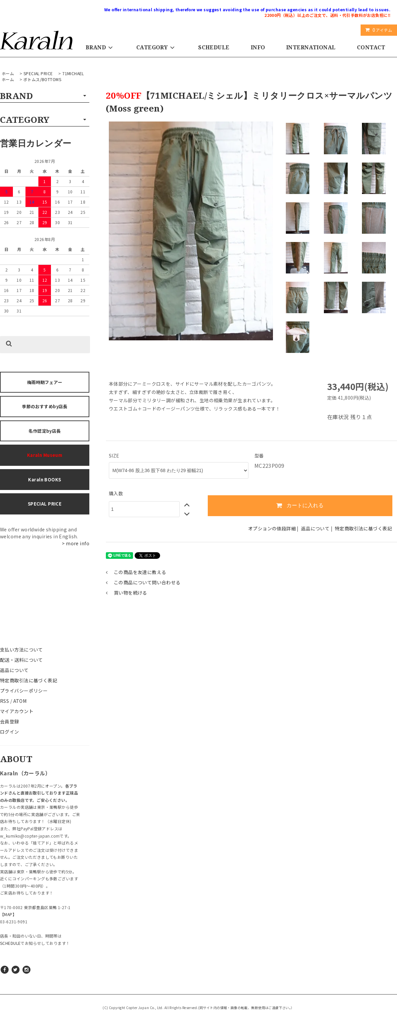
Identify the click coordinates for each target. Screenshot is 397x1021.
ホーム (8, 73)
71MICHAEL (73, 73)
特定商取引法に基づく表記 (28, 680)
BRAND (100, 47)
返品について (14, 670)
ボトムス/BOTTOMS (42, 79)
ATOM (20, 701)
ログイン (9, 731)
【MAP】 (8, 914)
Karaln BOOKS (44, 479)
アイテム (377, 29)
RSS (4, 701)
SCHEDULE (213, 47)
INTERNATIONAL (310, 47)
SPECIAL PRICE (38, 73)
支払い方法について (21, 649)
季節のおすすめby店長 (44, 406)
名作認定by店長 (44, 431)
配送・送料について (21, 659)
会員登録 (9, 721)
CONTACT (371, 47)
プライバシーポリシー (24, 690)
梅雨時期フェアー (44, 382)
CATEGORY (156, 47)
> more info (75, 543)
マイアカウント (16, 711)
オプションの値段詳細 (272, 528)
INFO (258, 47)
